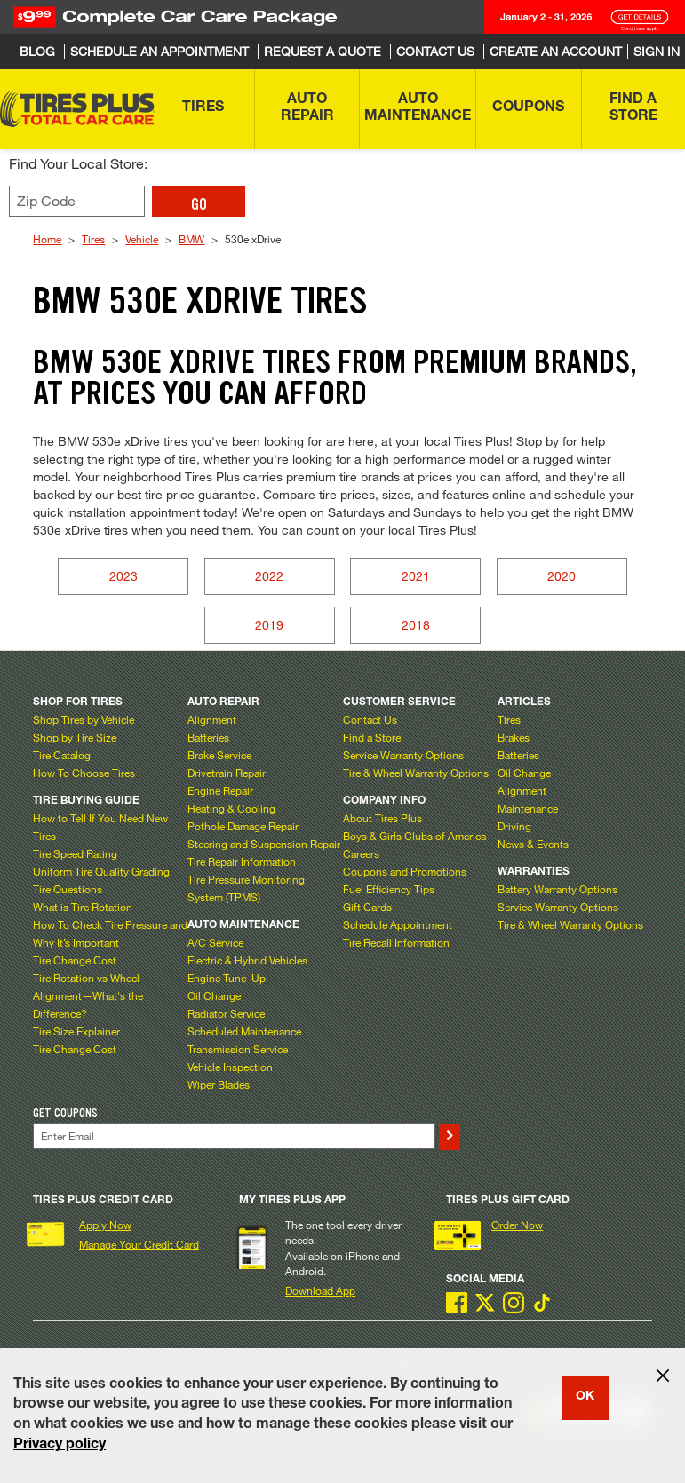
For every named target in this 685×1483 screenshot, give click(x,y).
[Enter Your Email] (233, 1136)
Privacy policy (59, 1446)
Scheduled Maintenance (244, 1031)
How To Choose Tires (84, 772)
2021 (416, 575)
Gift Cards (367, 907)
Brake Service (219, 755)
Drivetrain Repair (226, 772)
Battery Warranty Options (557, 889)
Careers (361, 853)
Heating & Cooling (231, 808)
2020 (561, 575)
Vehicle (141, 239)
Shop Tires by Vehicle (83, 719)
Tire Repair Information (241, 861)
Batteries (208, 737)
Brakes (514, 737)
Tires (93, 239)
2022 (269, 575)
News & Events (533, 844)
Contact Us (370, 719)
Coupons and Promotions (404, 871)
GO (199, 204)
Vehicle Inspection (230, 1066)
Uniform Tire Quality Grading (101, 871)
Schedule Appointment (397, 924)
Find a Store (372, 737)
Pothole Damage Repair (243, 826)
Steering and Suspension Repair (263, 844)
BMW (191, 239)
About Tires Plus (382, 818)
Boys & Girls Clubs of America (414, 836)
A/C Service (215, 942)
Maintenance (528, 808)
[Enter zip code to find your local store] (77, 201)
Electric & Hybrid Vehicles (247, 960)
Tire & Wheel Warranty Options (416, 772)
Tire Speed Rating (75, 853)
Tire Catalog (62, 755)
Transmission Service (237, 1049)
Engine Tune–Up (226, 978)
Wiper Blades (218, 1084)
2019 (269, 624)
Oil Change (214, 995)
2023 (123, 575)
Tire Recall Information (396, 942)
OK (585, 1397)
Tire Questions (67, 889)
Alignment (211, 719)
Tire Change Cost (74, 960)
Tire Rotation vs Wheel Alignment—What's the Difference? (88, 995)
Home (47, 239)
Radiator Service (226, 1013)
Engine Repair (220, 790)
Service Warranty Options (403, 755)
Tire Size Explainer (76, 1031)
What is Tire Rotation (82, 907)
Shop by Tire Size (74, 737)
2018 (416, 624)
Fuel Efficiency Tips (388, 889)
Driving (514, 826)
